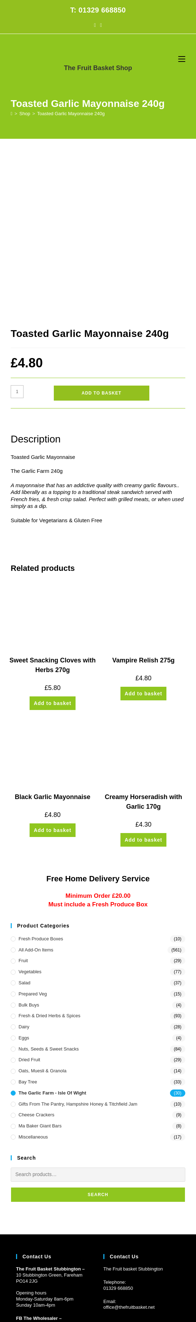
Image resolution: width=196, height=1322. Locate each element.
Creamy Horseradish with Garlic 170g (143, 639)
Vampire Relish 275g (143, 497)
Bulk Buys (29, 842)
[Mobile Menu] (181, 59)
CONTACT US (114, 1278)
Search (98, 1032)
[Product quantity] (17, 229)
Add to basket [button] (53, 541)
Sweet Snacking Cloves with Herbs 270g (52, 502)
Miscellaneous (33, 974)
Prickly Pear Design (111, 1288)
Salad (24, 820)
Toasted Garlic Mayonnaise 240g (70, 113)
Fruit (23, 798)
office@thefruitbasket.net (129, 1144)
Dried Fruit (29, 897)
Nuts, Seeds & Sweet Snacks (49, 886)
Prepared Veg (33, 831)
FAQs (89, 1278)
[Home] (11, 113)
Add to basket (101, 230)
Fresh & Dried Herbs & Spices (49, 853)
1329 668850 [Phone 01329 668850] (119, 1125)
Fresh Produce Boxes (41, 776)
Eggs (24, 875)
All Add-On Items (36, 787)
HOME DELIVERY (60, 1278)
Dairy (24, 864)
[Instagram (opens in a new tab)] (101, 25)
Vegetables (30, 809)
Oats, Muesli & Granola (42, 908)
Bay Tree (28, 919)
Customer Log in (33, 1229)
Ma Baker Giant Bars (40, 963)
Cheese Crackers (36, 952)
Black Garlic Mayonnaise (52, 634)
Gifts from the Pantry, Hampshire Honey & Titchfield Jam (78, 941)
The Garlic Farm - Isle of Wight (52, 930)
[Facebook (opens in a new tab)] (95, 25)
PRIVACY (143, 1278)
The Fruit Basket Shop (98, 68)
